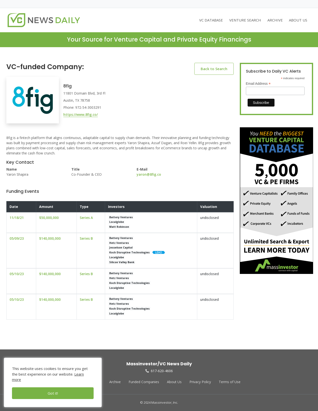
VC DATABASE (211, 20)
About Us (174, 381)
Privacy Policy (200, 381)
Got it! (53, 393)
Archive (115, 381)
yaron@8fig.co (149, 174)
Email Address (258, 83)
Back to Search (214, 68)
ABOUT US (298, 20)
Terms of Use (230, 381)
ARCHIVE (275, 20)
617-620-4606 (159, 370)
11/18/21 (17, 217)
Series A (86, 217)
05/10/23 (17, 273)
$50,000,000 (49, 217)
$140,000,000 (50, 238)
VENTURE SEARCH (245, 20)
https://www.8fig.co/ (80, 114)
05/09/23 (17, 238)
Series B (86, 238)
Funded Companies (144, 381)
